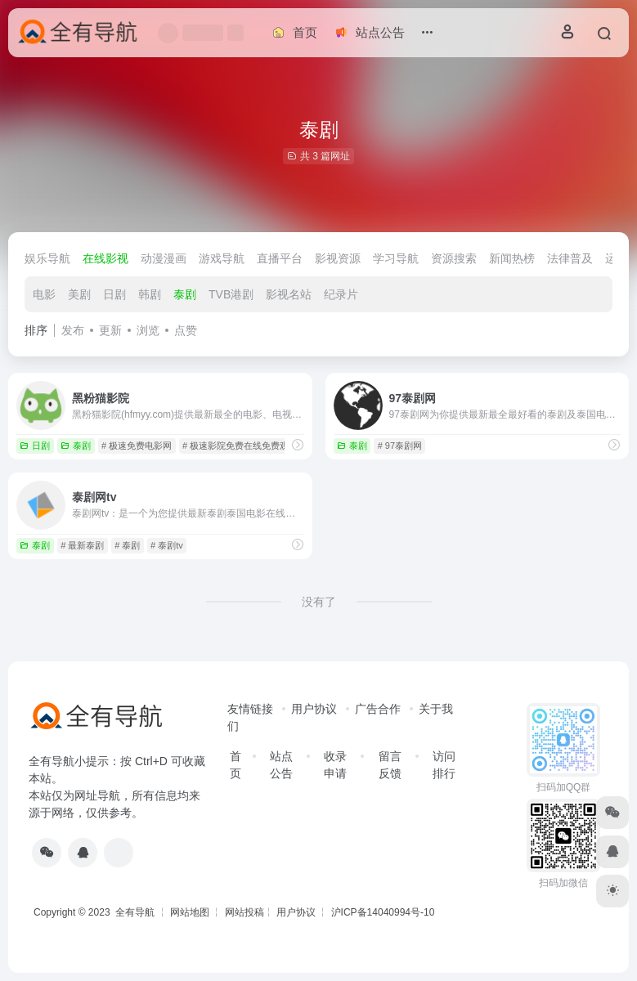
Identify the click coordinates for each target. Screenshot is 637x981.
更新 (110, 330)
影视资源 (338, 258)
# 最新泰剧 (82, 545)
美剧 (79, 294)
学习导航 (396, 258)
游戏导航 (221, 258)
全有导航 (136, 912)
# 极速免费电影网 (136, 445)
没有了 (319, 601)
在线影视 (105, 258)
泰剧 (184, 294)
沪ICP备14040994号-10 (383, 912)
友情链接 (250, 708)
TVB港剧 (231, 294)
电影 (44, 294)
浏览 (148, 330)
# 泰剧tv (166, 545)
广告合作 (378, 708)
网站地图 (189, 912)
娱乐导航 (47, 258)
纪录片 (341, 294)
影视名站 (289, 294)
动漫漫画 (163, 258)
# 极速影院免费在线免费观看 (240, 445)
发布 (72, 330)
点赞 (185, 330)
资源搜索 (454, 258)
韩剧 (149, 294)
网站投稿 (244, 912)
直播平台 (280, 258)
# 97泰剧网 (400, 445)
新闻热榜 (512, 258)
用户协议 (314, 708)
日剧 (114, 294)
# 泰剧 (127, 545)
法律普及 (570, 258)
